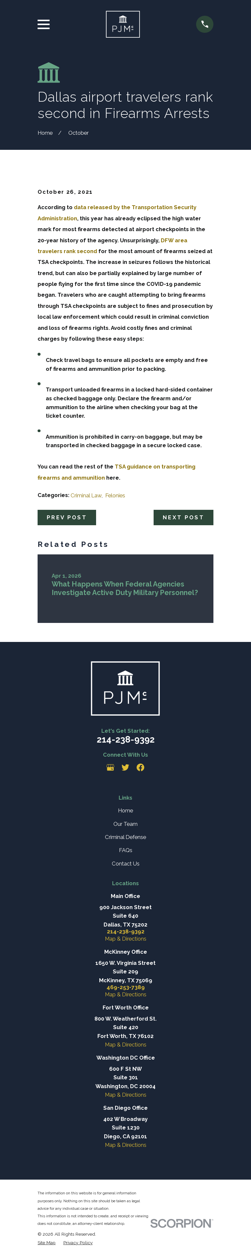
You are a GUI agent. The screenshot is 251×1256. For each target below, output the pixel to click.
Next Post (183, 517)
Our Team (125, 824)
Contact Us (126, 863)
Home (125, 810)
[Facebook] (140, 767)
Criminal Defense (125, 837)
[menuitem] (47, 1242)
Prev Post (67, 517)
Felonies (115, 495)
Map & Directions (125, 938)
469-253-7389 (126, 987)
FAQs (125, 850)
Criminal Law (86, 495)
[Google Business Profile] (110, 767)
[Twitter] (125, 767)
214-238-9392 (126, 739)
